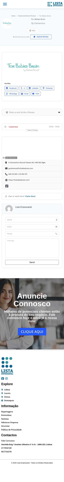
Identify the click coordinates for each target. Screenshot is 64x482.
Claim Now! (30, 196)
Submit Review (40, 37)
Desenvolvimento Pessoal (27, 16)
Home (13, 16)
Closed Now (13, 127)
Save (32, 31)
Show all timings (33, 130)
